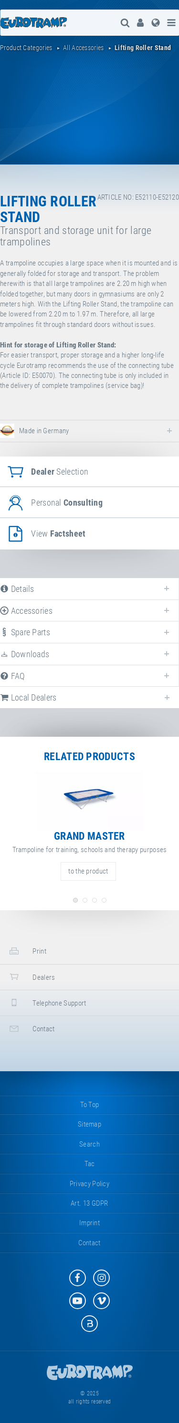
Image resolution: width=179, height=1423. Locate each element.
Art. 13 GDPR (89, 1203)
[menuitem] (140, 23)
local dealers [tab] (28, 697)
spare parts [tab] (25, 632)
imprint (89, 1223)
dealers (31, 977)
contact (30, 1029)
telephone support (46, 1002)
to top (89, 1104)
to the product (88, 871)
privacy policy (89, 1183)
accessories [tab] (26, 611)
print (26, 951)
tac (89, 1163)
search (89, 1144)
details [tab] (17, 589)
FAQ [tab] (12, 676)
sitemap (89, 1124)
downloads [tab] (24, 654)
